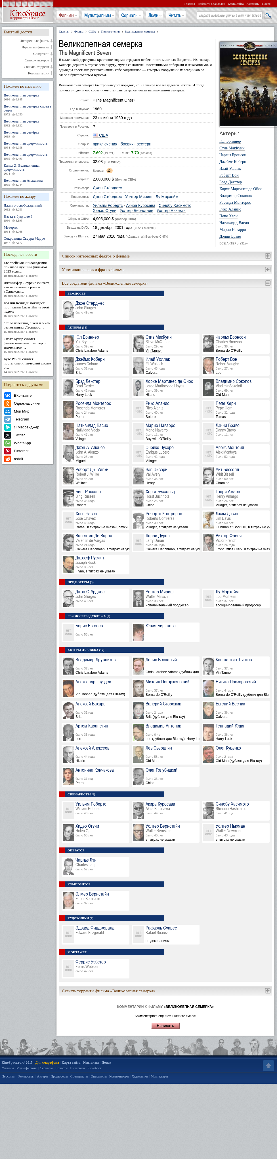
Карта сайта (236, 3)
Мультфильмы (97, 15)
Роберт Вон (229, 175)
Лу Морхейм (167, 197)
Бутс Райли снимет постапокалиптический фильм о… (28, 365)
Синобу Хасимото (175, 205)
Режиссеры (26, 1076)
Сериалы (129, 15)
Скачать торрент (36, 67)
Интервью (77, 1068)
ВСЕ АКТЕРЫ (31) (233, 243)
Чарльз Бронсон (232, 155)
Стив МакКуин (232, 148)
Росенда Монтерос (235, 203)
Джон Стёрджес (107, 188)
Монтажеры (159, 1076)
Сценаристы (79, 1076)
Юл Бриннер (230, 141)
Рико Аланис (230, 209)
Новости (61, 1068)
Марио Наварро (232, 230)
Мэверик (28, 229)
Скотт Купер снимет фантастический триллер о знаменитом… (28, 345)
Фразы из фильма (35, 47)
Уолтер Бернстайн (136, 211)
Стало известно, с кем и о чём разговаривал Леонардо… (28, 327)
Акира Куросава (140, 205)
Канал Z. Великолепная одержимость (28, 169)
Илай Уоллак (230, 169)
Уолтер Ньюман (171, 211)
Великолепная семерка (28, 97)
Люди (153, 15)
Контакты (252, 3)
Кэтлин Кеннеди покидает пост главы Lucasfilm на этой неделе (28, 309)
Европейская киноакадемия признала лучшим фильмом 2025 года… (28, 269)
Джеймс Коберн (232, 162)
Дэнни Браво (230, 237)
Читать (175, 15)
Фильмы (66, 15)
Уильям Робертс (108, 205)
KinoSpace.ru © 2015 (17, 1062)
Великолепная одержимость (28, 145)
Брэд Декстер (230, 182)
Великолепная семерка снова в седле (28, 110)
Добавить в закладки (211, 3)
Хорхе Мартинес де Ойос (240, 189)
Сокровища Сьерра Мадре (28, 240)
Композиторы (119, 1076)
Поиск (266, 3)
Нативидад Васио (234, 223)
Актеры (42, 1076)
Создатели (41, 54)
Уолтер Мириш (138, 197)
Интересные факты (34, 41)
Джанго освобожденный (28, 207)
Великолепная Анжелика (28, 182)
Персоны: (9, 1076)
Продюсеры (59, 1076)
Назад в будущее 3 (28, 218)
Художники (140, 1076)
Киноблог (94, 1068)
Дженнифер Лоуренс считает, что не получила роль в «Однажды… (28, 289)
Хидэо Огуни (104, 211)
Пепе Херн (228, 216)
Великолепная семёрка (28, 134)
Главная (189, 3)
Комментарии (38, 73)
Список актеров (37, 60)
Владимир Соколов (235, 196)
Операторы (99, 1076)
